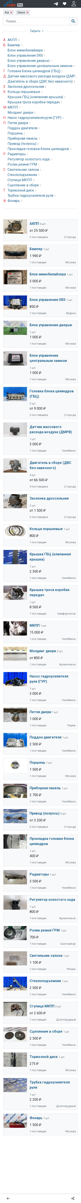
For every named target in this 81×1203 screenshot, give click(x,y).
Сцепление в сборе (24, 185)
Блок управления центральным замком (40, 66)
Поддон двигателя (23, 128)
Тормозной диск (21, 190)
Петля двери (18, 123)
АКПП (13, 40)
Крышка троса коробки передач (34, 102)
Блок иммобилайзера (25, 50)
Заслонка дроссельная (26, 87)
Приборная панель (23, 138)
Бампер (14, 45)
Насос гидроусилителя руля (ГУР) (35, 118)
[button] (74, 4)
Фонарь (14, 201)
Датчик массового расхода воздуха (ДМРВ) (43, 76)
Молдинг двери (21, 112)
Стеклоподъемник (23, 175)
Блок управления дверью (29, 61)
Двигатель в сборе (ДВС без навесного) (40, 81)
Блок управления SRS (26, 55)
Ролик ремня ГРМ (23, 164)
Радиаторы (17, 154)
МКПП (13, 107)
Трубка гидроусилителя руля (31, 195)
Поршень (16, 133)
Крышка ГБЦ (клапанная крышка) (36, 97)
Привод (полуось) (22, 144)
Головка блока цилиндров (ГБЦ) (34, 71)
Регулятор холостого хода (29, 159)
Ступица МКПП (20, 180)
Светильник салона (24, 170)
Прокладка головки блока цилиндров (39, 149)
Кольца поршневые (24, 92)
